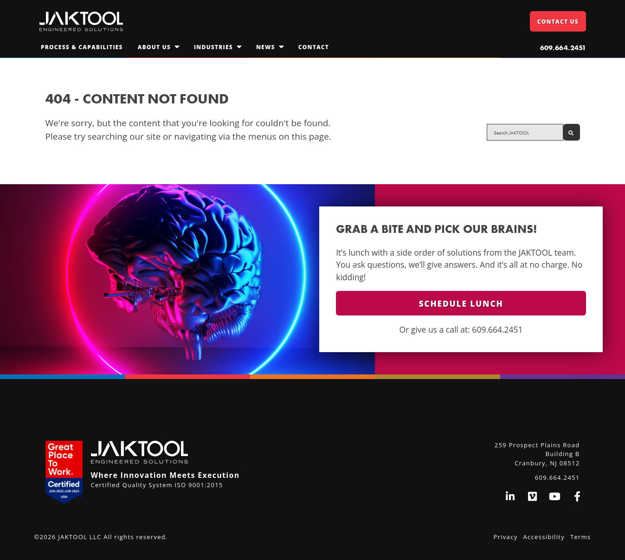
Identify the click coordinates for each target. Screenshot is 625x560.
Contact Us (558, 22)
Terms (580, 537)
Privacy (506, 537)
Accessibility (544, 537)
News (265, 47)
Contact (313, 47)
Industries (213, 47)
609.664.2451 (563, 47)
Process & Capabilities (82, 47)
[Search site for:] (525, 132)
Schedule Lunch (461, 303)
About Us (154, 47)
